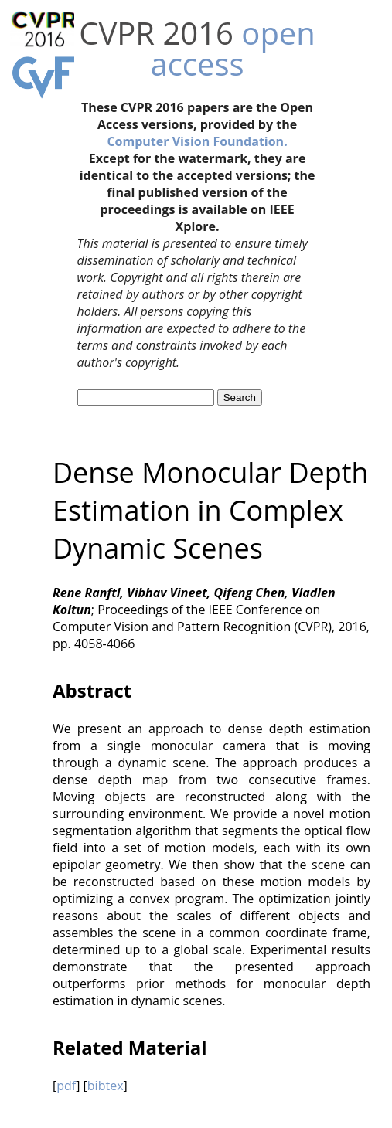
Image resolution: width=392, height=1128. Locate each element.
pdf (66, 1085)
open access (232, 48)
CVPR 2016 (156, 33)
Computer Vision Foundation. (197, 141)
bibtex (105, 1085)
